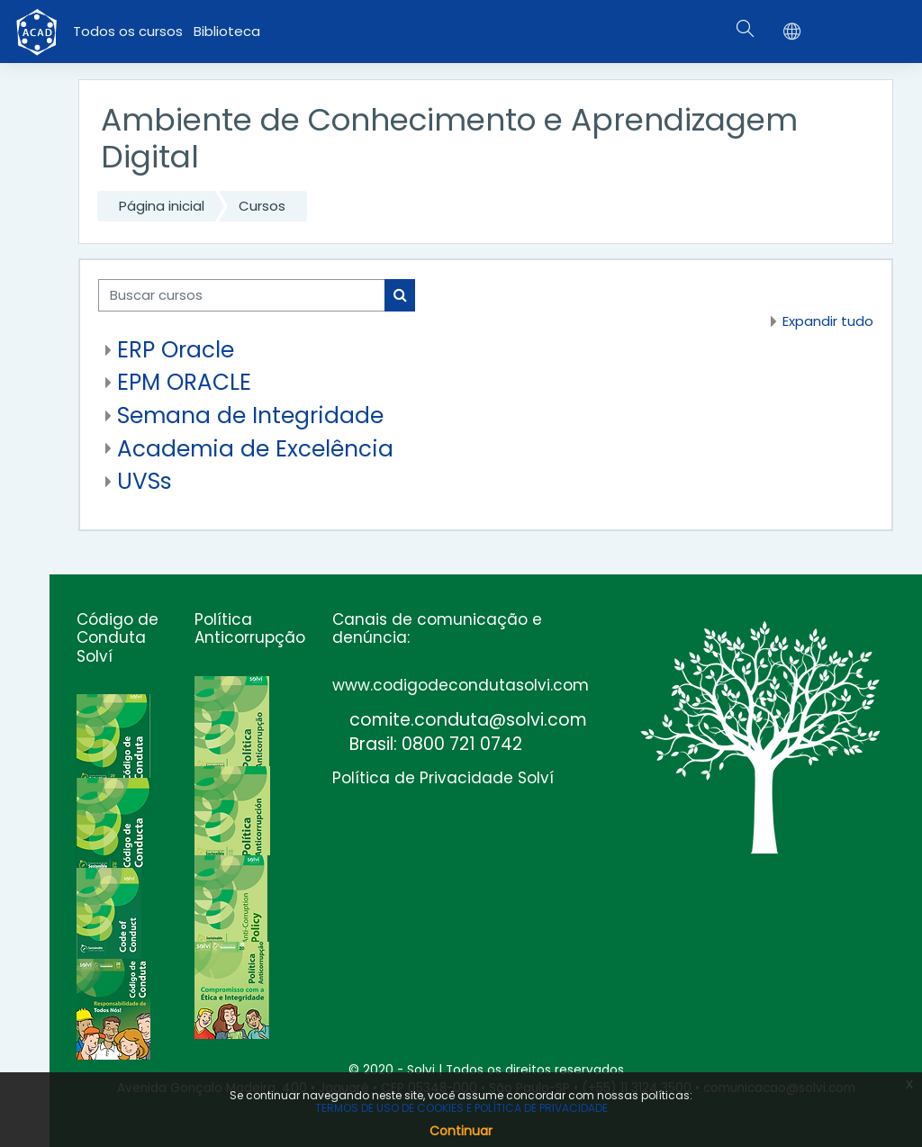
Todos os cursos (128, 31)
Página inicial (161, 205)
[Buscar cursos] (241, 295)
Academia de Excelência (255, 449)
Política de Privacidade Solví (443, 778)
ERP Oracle (175, 350)
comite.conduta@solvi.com (468, 719)
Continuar (461, 1131)
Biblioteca (227, 31)
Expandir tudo (827, 321)
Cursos (262, 205)
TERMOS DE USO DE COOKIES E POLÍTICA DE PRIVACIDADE (461, 1107)
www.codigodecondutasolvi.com (460, 685)
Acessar (869, 32)
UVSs (144, 481)
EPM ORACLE (184, 382)
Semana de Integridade (250, 415)
